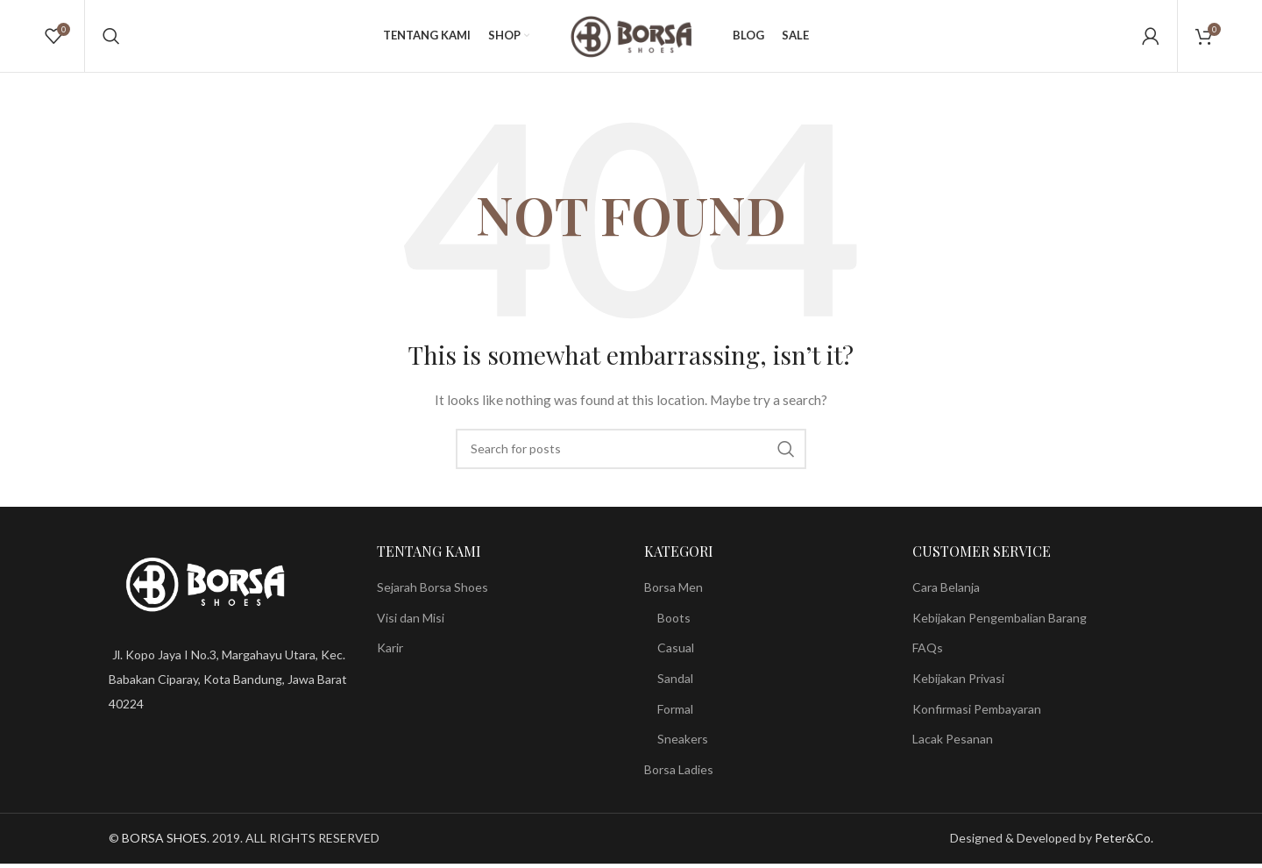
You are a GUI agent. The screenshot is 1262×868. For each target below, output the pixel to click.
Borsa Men (673, 594)
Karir (390, 655)
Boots (674, 624)
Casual (675, 655)
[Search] (111, 39)
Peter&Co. (1124, 845)
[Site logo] (631, 38)
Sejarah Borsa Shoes (432, 594)
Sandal (675, 685)
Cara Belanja (946, 594)
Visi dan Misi (410, 624)
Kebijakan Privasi (958, 685)
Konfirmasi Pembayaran (976, 715)
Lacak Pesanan (952, 745)
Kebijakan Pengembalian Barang (999, 624)
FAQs (927, 655)
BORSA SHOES (164, 845)
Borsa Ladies (678, 776)
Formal (675, 715)
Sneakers (682, 745)
